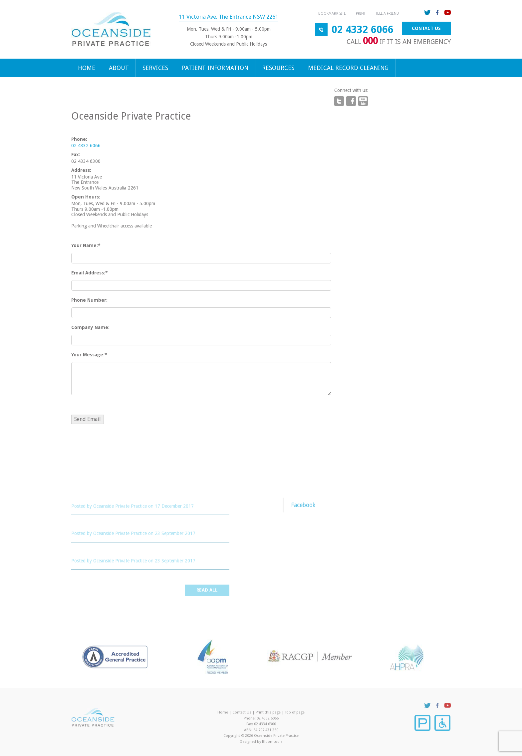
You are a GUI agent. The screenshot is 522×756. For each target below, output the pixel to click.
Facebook (303, 506)
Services (155, 67)
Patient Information (215, 67)
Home (86, 67)
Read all (207, 591)
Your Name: (84, 245)
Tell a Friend (387, 13)
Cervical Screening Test (103, 498)
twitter (427, 12)
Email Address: (88, 272)
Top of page (295, 714)
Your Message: (88, 354)
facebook (437, 12)
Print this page (268, 714)
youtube (447, 12)
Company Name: (90, 327)
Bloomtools (272, 743)
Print (361, 13)
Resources (278, 67)
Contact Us (426, 28)
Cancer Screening (95, 553)
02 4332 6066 (362, 29)
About (119, 67)
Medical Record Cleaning (348, 67)
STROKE (82, 526)
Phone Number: (89, 300)
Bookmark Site (332, 13)
